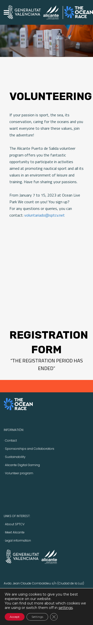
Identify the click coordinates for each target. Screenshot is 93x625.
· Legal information (17, 540)
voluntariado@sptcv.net (44, 215)
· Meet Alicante (14, 532)
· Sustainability (15, 457)
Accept (15, 617)
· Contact (10, 440)
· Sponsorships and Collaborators (29, 449)
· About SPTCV (14, 524)
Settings (37, 617)
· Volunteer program (18, 473)
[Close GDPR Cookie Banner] (54, 617)
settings (66, 607)
